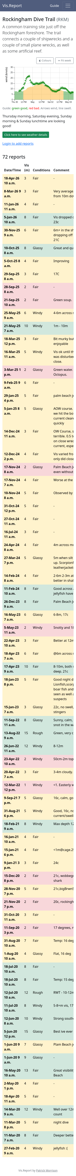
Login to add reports (17, 143)
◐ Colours (45, 60)
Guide (54, 5)
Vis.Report (12, 5)
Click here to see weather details (25, 135)
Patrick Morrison (47, 1170)
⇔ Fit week (64, 60)
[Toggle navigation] (68, 6)
